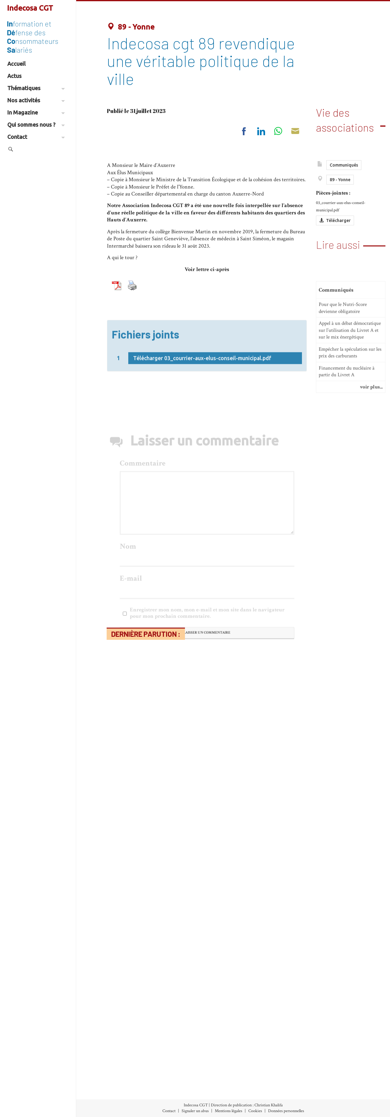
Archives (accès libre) (117, 1081)
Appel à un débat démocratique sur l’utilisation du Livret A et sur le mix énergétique (350, 378)
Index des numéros (114, 1072)
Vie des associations (345, 117)
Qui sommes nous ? (36, 125)
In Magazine (36, 112)
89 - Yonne (130, 27)
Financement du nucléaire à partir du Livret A (346, 419)
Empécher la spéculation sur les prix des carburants (350, 400)
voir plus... (371, 434)
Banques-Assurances (190, 1081)
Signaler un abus (195, 1111)
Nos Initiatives (252, 1072)
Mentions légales (228, 1111)
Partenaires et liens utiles (329, 1097)
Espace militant (252, 1097)
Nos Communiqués (256, 1081)
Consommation (185, 1089)
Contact (36, 137)
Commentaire (142, 555)
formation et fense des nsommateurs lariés (32, 36)
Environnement (185, 1097)
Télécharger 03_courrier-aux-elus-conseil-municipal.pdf (202, 379)
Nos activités (36, 100)
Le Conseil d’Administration (332, 1081)
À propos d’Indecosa (324, 1072)
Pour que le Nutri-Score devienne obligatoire (343, 355)
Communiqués (344, 168)
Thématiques (36, 88)
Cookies (255, 1111)
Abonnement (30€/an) (119, 1089)
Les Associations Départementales (338, 1089)
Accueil (16, 64)
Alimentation (182, 1072)
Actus (14, 76)
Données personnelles (286, 1111)
